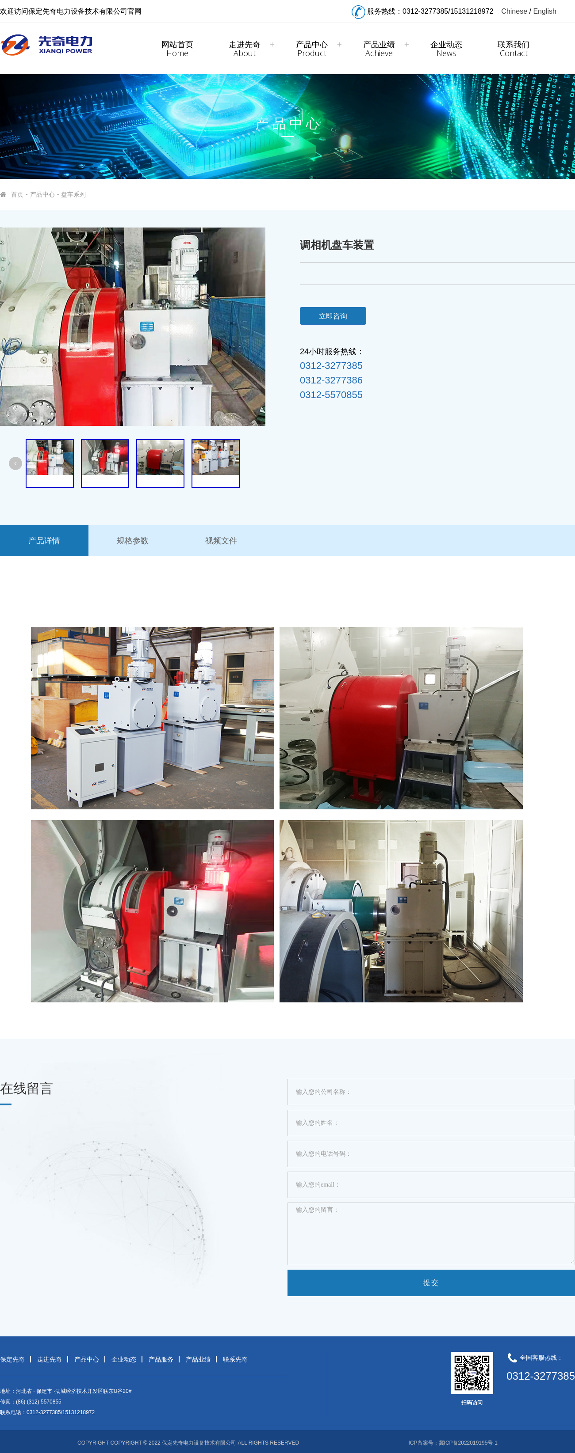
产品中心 (312, 48)
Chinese (514, 11)
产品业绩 (379, 48)
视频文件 (221, 540)
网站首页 (177, 48)
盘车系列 (73, 194)
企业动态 (446, 48)
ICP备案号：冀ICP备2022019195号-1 (453, 1443)
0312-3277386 (331, 380)
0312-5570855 (331, 395)
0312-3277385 (331, 366)
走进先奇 (245, 48)
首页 (17, 194)
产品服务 (161, 1359)
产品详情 (44, 540)
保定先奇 (12, 1359)
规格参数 (133, 540)
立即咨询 (333, 316)
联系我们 (513, 48)
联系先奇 (235, 1359)
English (544, 11)
